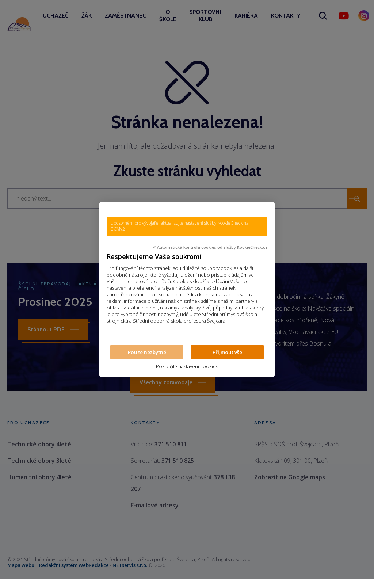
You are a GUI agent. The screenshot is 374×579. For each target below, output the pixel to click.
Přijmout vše (227, 352)
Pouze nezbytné (147, 352)
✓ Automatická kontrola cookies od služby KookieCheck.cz (210, 247)
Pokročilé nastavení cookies (187, 366)
